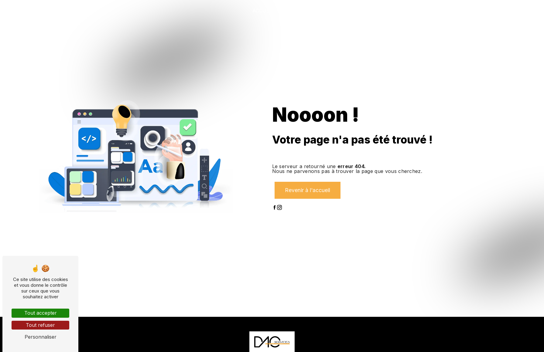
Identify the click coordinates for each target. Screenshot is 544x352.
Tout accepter (40, 313)
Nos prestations (365, 11)
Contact (505, 11)
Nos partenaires (462, 11)
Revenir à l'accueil (307, 190)
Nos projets (414, 11)
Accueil (263, 11)
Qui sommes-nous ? (307, 11)
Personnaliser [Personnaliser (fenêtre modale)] (40, 337)
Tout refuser (40, 325)
